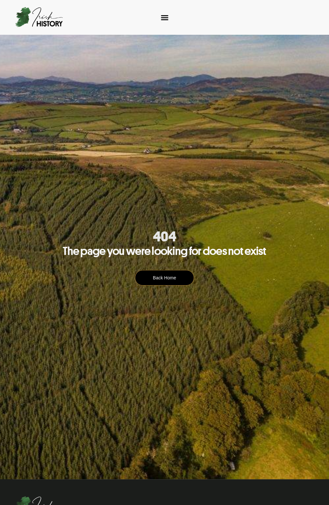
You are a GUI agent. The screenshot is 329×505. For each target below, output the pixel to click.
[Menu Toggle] (165, 18)
